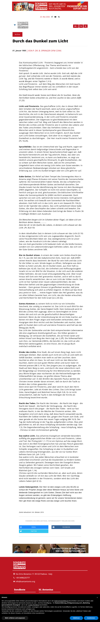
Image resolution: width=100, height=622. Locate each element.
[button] (97, 597)
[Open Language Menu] (76, 26)
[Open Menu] (85, 26)
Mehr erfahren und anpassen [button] (15, 618)
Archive (17, 34)
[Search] (81, 26)
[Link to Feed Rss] (58, 17)
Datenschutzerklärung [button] (61, 601)
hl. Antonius (46, 589)
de (75, 26)
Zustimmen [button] (91, 618)
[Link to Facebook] (52, 17)
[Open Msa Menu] (15, 25)
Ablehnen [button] (76, 618)
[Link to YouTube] (55, 17)
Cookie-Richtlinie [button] (33, 605)
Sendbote (19, 589)
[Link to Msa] (23, 25)
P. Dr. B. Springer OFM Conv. (47, 50)
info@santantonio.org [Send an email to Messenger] (25, 581)
